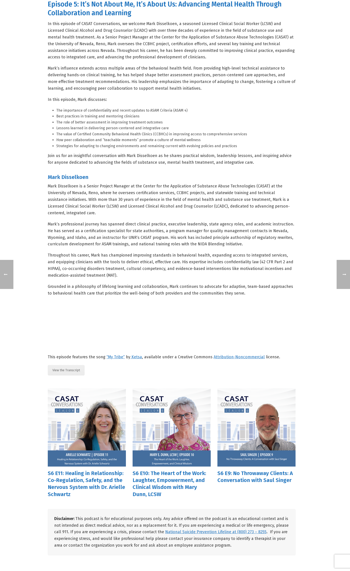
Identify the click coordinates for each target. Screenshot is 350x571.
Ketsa (136, 356)
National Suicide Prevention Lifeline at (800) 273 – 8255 (216, 531)
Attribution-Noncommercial (239, 356)
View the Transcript (66, 370)
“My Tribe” (115, 356)
